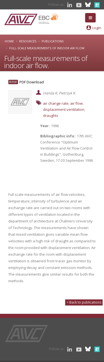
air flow (76, 103)
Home (9, 41)
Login (96, 27)
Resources (27, 41)
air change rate (56, 103)
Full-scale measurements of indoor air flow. (47, 48)
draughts (50, 115)
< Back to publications (84, 302)
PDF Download (31, 81)
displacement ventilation (63, 109)
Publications (53, 41)
